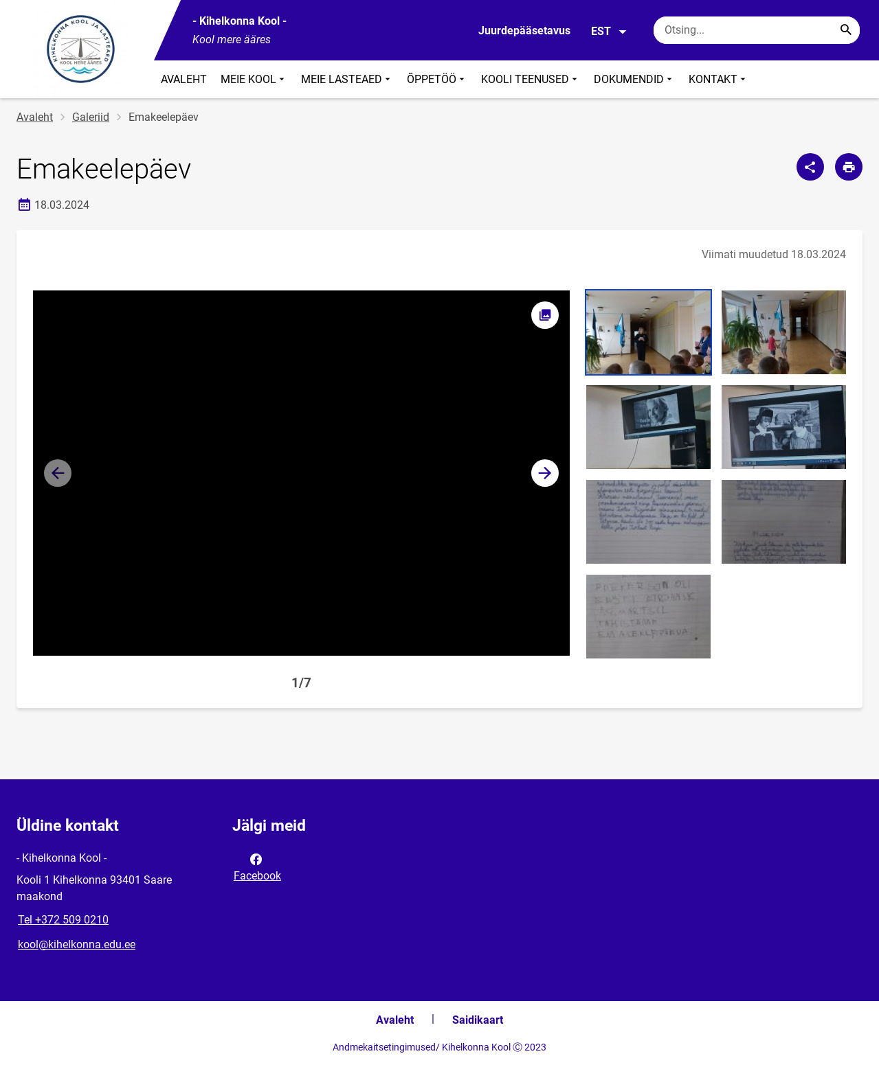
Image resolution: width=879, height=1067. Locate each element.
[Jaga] (810, 167)
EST (609, 31)
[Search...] (846, 30)
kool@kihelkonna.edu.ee (76, 944)
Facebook (257, 866)
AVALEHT (184, 79)
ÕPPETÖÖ (437, 79)
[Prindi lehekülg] (849, 167)
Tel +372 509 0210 (63, 919)
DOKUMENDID (634, 79)
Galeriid (90, 117)
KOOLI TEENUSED (530, 79)
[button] (545, 473)
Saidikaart (477, 1019)
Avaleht (34, 117)
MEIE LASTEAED (347, 79)
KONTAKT (718, 79)
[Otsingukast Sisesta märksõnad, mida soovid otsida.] (757, 30)
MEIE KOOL (254, 79)
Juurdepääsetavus (524, 30)
